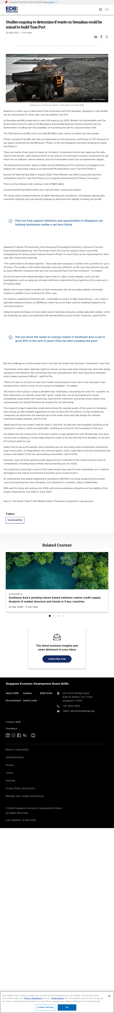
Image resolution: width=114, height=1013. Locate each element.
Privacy (10, 765)
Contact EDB (13, 722)
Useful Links (30, 700)
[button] (50, 2)
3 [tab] (59, 616)
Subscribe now (57, 659)
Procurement (13, 700)
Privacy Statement (33, 998)
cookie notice (57, 998)
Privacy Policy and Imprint (20, 788)
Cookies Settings (45, 1007)
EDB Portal (46, 693)
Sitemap (10, 780)
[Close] (109, 996)
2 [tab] (54, 616)
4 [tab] (63, 616)
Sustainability (15, 520)
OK (66, 1007)
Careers (27, 693)
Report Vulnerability (17, 749)
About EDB (12, 693)
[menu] (106, 9)
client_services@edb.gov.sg (78, 711)
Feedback (11, 728)
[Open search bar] (100, 10)
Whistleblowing (14, 757)
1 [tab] (50, 616)
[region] (57, 1002)
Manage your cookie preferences (25, 796)
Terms (9, 773)
